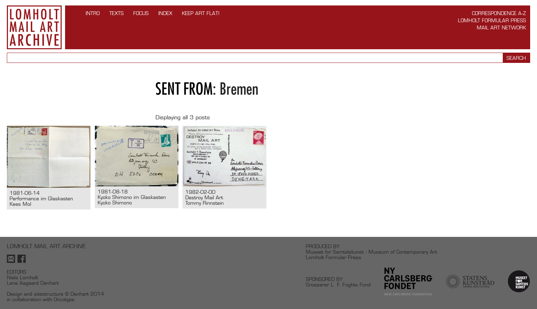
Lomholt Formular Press (492, 20)
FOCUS (141, 13)
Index (165, 13)
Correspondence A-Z (499, 13)
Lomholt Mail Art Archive (34, 27)
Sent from (184, 88)
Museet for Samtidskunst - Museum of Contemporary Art (371, 252)
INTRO (93, 13)
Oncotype (64, 299)
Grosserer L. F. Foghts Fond (338, 284)
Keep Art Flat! (201, 13)
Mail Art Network (501, 27)
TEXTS (116, 13)
